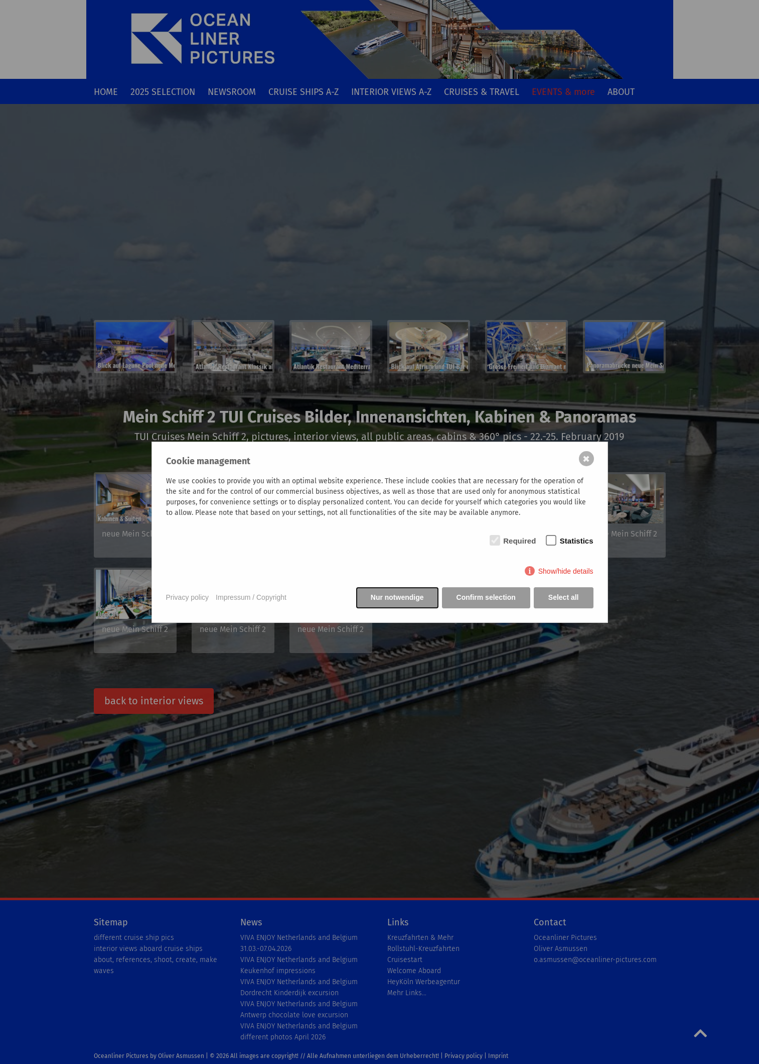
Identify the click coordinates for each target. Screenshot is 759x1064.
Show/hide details (565, 571)
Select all (563, 597)
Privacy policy (187, 597)
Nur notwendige (397, 597)
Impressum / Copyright (251, 597)
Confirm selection (486, 597)
